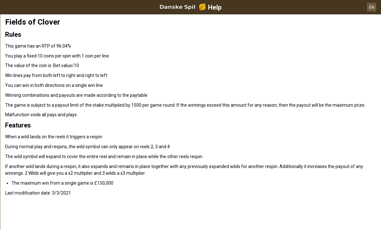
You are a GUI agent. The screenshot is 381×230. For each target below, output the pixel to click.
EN (371, 7)
